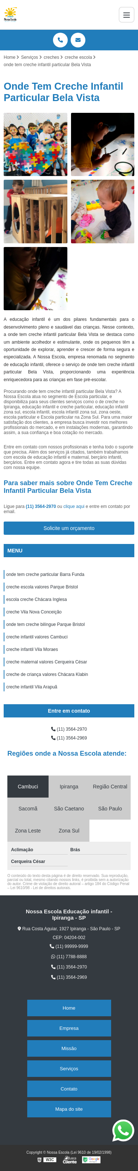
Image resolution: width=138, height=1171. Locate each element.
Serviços (69, 1068)
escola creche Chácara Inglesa (36, 599)
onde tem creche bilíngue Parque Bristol (45, 624)
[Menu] (126, 14)
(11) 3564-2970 (41, 506)
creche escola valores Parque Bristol (42, 587)
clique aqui (73, 506)
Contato (69, 1089)
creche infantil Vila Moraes (32, 649)
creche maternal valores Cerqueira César (46, 662)
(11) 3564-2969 (69, 738)
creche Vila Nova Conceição (34, 612)
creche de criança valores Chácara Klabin (47, 674)
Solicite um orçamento (69, 528)
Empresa (68, 1028)
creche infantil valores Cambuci (37, 637)
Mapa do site (68, 1109)
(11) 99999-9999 (69, 946)
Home (69, 1008)
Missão (69, 1048)
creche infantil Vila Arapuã (31, 687)
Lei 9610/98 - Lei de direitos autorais (40, 888)
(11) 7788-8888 (68, 956)
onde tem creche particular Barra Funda (45, 574)
